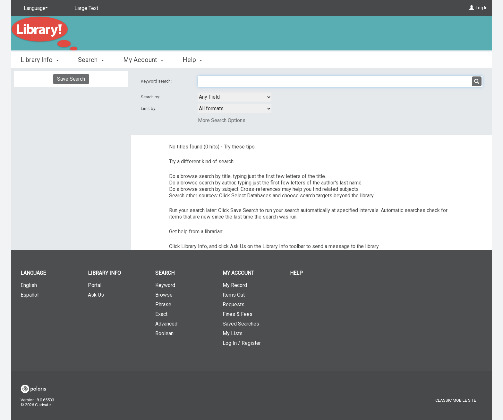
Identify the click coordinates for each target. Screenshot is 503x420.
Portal (94, 285)
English (29, 285)
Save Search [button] (71, 79)
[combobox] (234, 97)
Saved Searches (241, 324)
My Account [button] (143, 60)
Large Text (86, 8)
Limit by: (149, 108)
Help (296, 273)
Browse (164, 295)
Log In (482, 7)
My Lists (233, 333)
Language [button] (33, 273)
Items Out (234, 295)
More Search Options (221, 120)
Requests (233, 304)
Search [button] (91, 60)
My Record (235, 285)
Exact (161, 314)
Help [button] (192, 60)
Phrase (163, 304)
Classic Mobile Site (455, 400)
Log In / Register (242, 343)
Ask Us (96, 295)
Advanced (166, 324)
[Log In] (471, 7)
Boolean (164, 333)
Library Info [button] (40, 60)
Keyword (165, 285)
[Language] (35, 8)
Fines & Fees (237, 314)
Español (29, 295)
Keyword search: (157, 81)
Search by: (151, 96)
